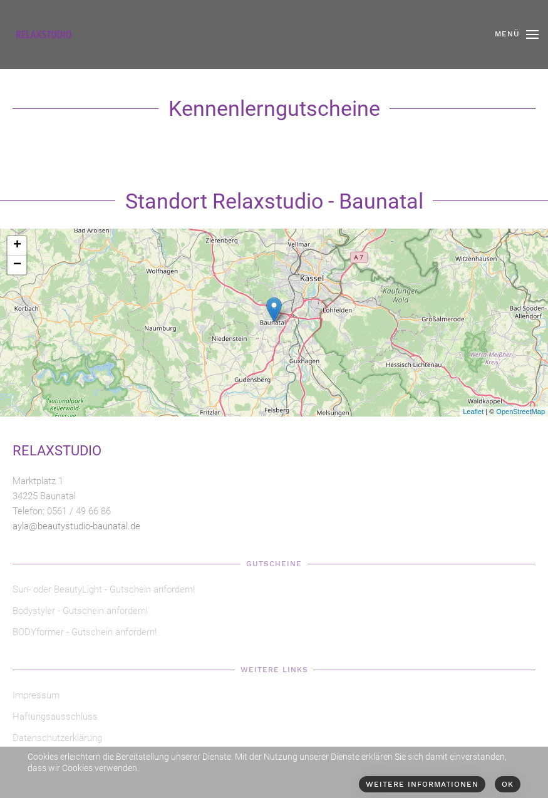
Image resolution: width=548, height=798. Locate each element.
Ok (508, 784)
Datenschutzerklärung (57, 738)
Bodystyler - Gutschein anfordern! (80, 610)
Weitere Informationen (422, 784)
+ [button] (17, 245)
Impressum (36, 695)
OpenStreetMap (520, 411)
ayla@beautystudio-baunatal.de (76, 526)
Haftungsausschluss (55, 716)
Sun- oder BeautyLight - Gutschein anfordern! (104, 589)
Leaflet (473, 411)
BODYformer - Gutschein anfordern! (85, 632)
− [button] (17, 265)
